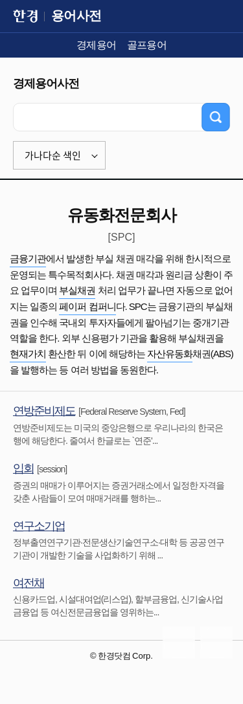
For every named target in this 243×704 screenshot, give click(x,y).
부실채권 (77, 290)
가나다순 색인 (53, 155)
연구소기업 (39, 526)
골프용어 (147, 44)
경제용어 (96, 44)
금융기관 (28, 258)
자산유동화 (169, 353)
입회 (23, 468)
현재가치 (28, 353)
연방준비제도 (44, 410)
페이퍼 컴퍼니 (87, 306)
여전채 (28, 583)
